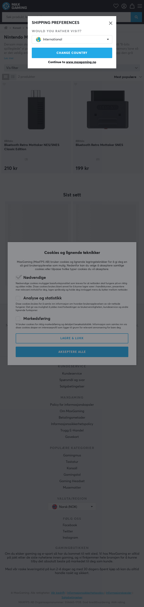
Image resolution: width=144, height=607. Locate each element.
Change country (72, 52)
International (49, 39)
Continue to (72, 62)
